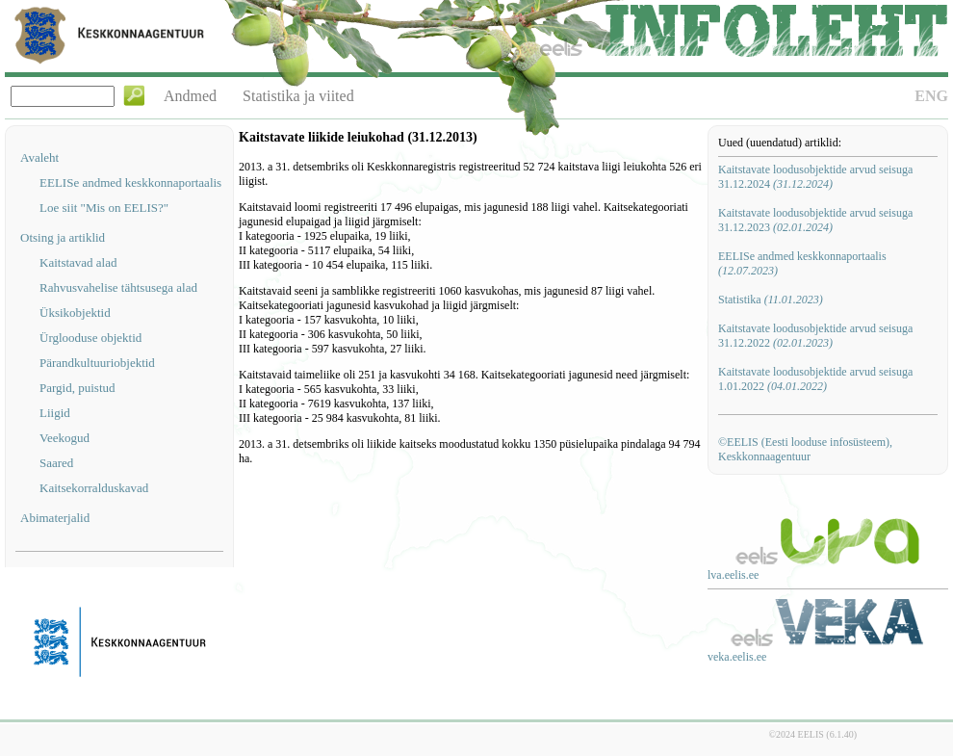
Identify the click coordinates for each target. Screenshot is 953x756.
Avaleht (39, 157)
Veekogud (64, 437)
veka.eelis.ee (737, 657)
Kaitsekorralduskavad (93, 488)
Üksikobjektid (75, 312)
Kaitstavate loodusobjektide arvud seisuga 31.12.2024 (815, 177)
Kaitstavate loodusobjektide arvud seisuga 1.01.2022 (815, 379)
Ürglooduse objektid (90, 337)
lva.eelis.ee (733, 575)
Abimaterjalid (55, 517)
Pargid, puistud (77, 387)
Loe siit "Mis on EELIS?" (103, 207)
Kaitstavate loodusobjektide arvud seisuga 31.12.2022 (815, 336)
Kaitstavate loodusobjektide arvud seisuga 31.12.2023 (815, 220)
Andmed (190, 96)
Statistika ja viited (298, 96)
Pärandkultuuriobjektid (97, 362)
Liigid (54, 412)
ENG (931, 96)
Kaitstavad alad (78, 262)
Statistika (770, 299)
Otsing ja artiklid (62, 237)
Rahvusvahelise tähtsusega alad (118, 287)
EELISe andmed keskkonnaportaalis (130, 182)
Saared (56, 463)
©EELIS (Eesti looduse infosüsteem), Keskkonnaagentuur (805, 449)
